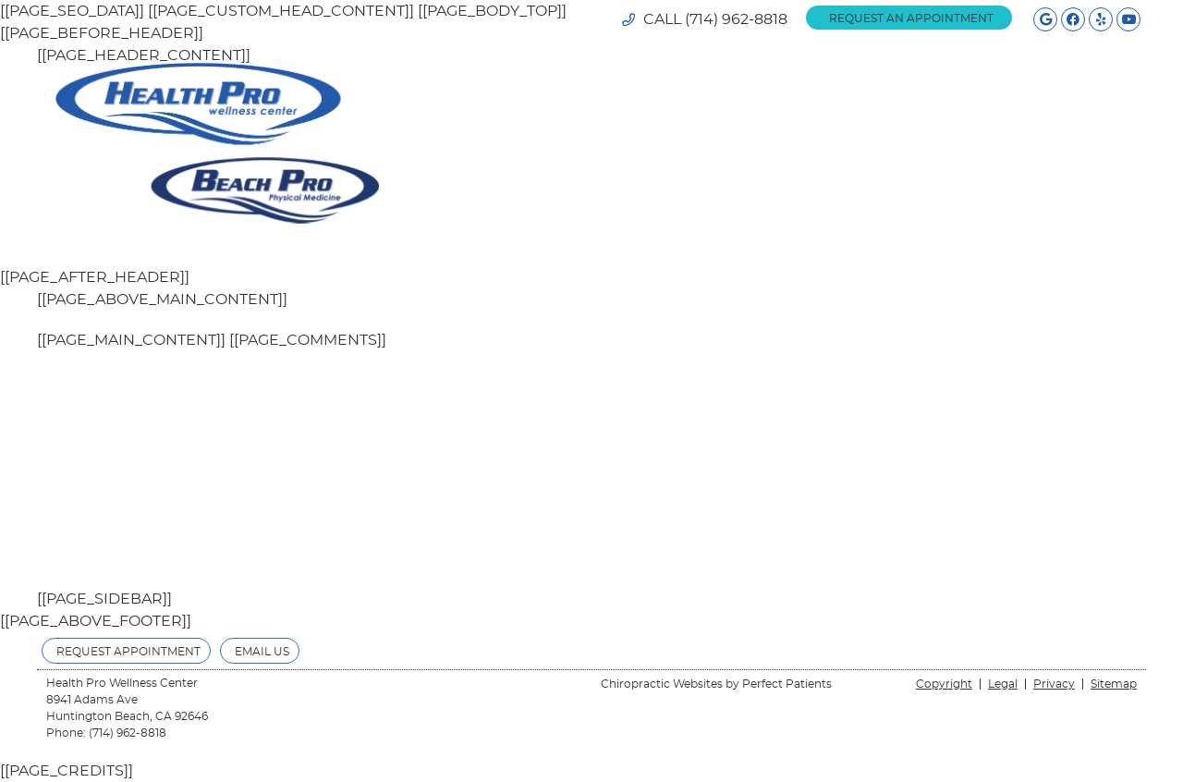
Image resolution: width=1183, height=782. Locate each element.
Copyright (944, 684)
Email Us (262, 651)
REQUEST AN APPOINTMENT (911, 18)
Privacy (1054, 684)
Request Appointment (128, 651)
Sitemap (1114, 684)
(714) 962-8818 (736, 19)
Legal (1003, 684)
